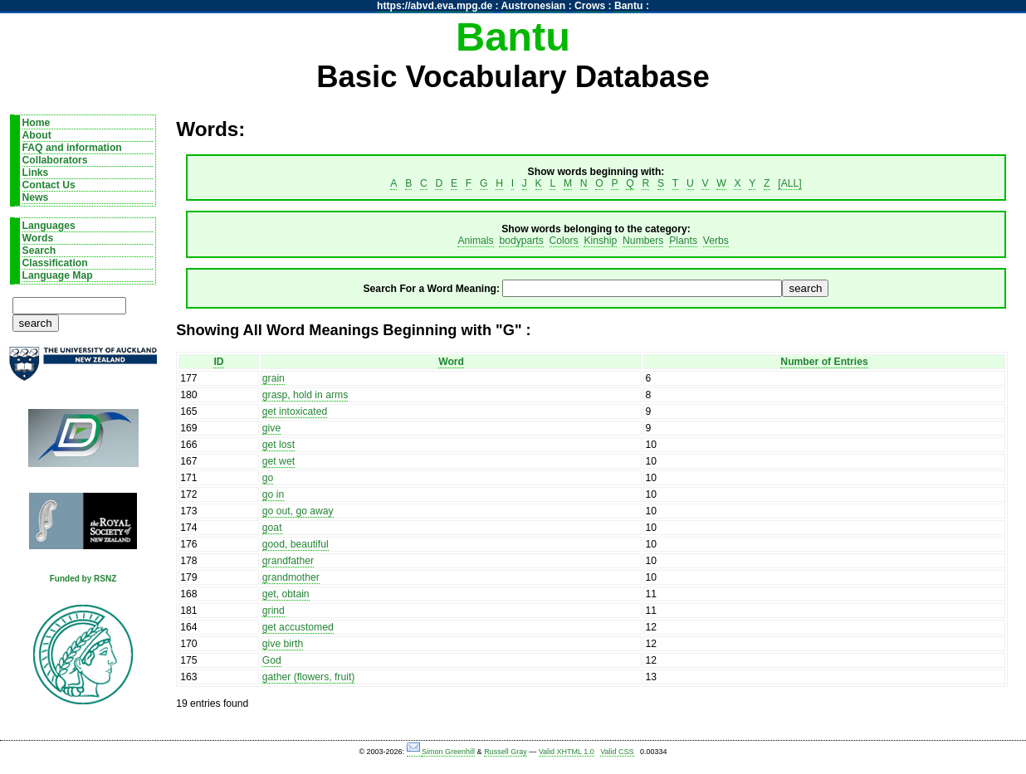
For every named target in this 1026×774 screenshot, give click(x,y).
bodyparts (521, 240)
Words (38, 238)
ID (218, 362)
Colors (564, 240)
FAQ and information (72, 147)
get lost (278, 444)
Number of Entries (823, 362)
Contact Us (49, 185)
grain (273, 378)
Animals (475, 240)
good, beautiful (295, 544)
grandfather (288, 561)
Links (35, 172)
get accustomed (298, 627)
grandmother (291, 577)
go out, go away (298, 511)
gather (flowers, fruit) (308, 677)
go (268, 478)
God (271, 660)
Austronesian (533, 6)
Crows (589, 6)
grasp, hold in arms (305, 395)
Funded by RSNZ (83, 578)
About (36, 135)
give (271, 428)
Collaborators (55, 160)
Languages (49, 225)
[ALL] (789, 183)
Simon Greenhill (448, 751)
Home (36, 123)
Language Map (57, 275)
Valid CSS (616, 751)
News (35, 197)
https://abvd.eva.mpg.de (434, 6)
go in (273, 494)
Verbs (716, 240)
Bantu (628, 6)
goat (272, 527)
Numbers (643, 240)
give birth (282, 644)
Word (451, 362)
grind (273, 610)
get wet (278, 461)
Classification (55, 263)
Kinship (600, 240)
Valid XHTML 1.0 (566, 751)
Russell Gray (505, 751)
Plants (683, 240)
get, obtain (286, 594)
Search (39, 250)
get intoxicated (294, 411)
